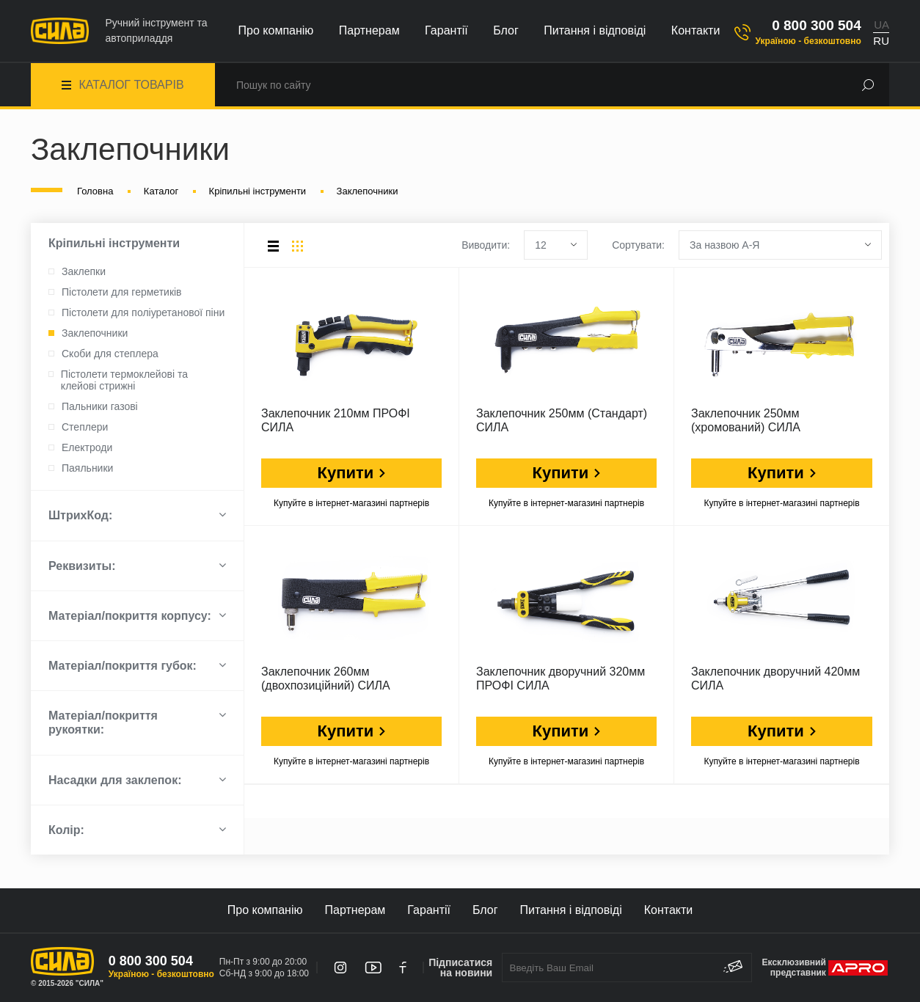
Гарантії (446, 30)
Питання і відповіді (595, 30)
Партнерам (369, 30)
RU (881, 40)
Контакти (695, 30)
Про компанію (276, 30)
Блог (506, 30)
